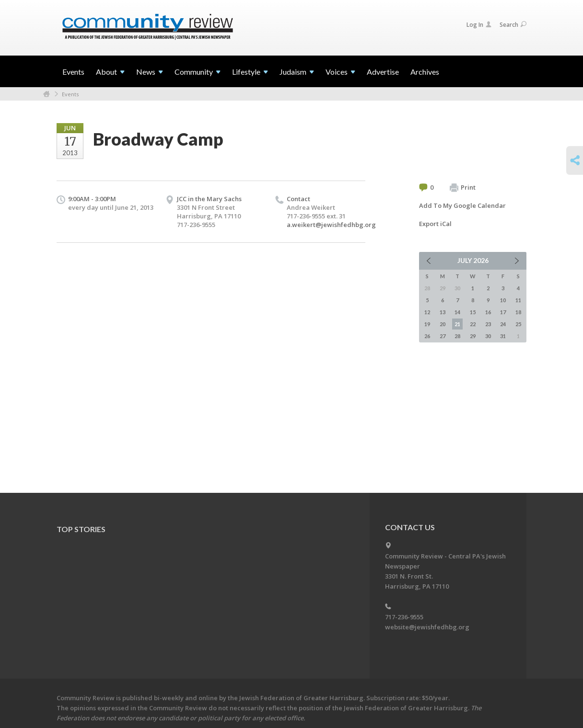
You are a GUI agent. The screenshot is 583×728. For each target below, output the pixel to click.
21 (457, 324)
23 (488, 324)
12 (427, 312)
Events (73, 71)
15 (473, 312)
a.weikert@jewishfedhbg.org (331, 224)
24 (503, 324)
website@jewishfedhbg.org (427, 627)
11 (518, 300)
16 (488, 312)
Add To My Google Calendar (462, 205)
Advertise (383, 71)
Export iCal (435, 223)
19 (427, 324)
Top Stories (81, 529)
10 (503, 300)
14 (457, 312)
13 (442, 312)
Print (463, 188)
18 (518, 312)
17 (503, 312)
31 (503, 336)
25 (518, 324)
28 (457, 336)
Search (513, 25)
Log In (478, 25)
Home (46, 94)
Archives (424, 71)
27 (442, 336)
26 (427, 336)
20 (442, 324)
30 (488, 336)
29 (473, 336)
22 (473, 324)
